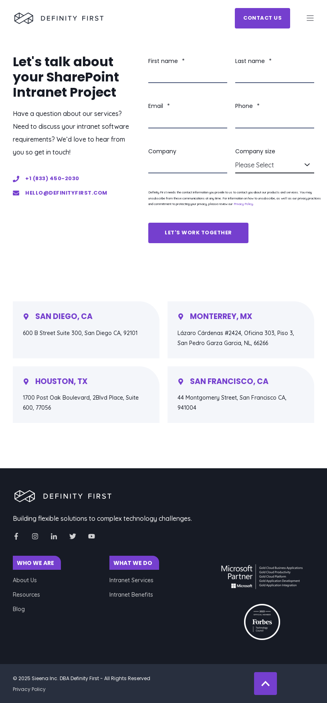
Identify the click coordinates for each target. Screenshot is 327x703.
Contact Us (262, 18)
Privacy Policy (243, 204)
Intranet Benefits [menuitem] (131, 594)
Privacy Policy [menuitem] (29, 689)
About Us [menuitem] (25, 580)
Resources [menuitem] (26, 594)
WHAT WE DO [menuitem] (132, 563)
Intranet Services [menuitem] (131, 580)
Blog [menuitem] (19, 609)
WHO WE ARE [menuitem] (35, 563)
